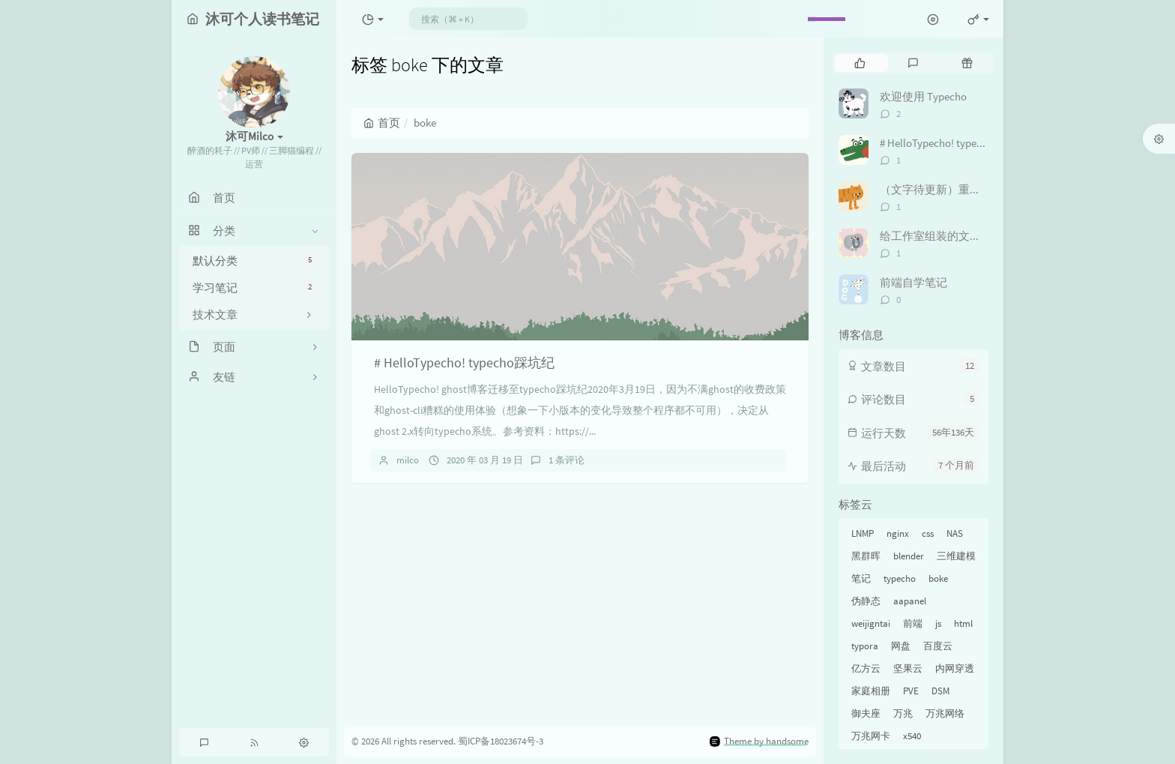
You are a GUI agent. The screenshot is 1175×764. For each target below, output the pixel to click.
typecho (899, 578)
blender (908, 556)
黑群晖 (866, 556)
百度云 (937, 646)
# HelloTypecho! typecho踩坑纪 (464, 362)
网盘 (900, 646)
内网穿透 (954, 668)
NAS (954, 533)
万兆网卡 (870, 736)
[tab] (859, 62)
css (928, 533)
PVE (911, 691)
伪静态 (866, 601)
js (938, 623)
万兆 (903, 713)
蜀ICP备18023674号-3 (500, 741)
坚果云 (907, 668)
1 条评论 (567, 460)
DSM (940, 691)
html (963, 623)
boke (938, 578)
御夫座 (866, 713)
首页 (381, 122)
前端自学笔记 (913, 282)
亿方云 (866, 668)
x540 (912, 736)
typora (864, 646)
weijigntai (870, 623)
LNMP (862, 533)
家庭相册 (870, 691)
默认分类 (254, 260)
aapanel (909, 601)
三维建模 (956, 556)
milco (407, 460)
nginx (897, 533)
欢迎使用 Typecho (923, 96)
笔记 (861, 578)
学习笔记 (254, 287)
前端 (912, 623)
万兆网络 (944, 713)
